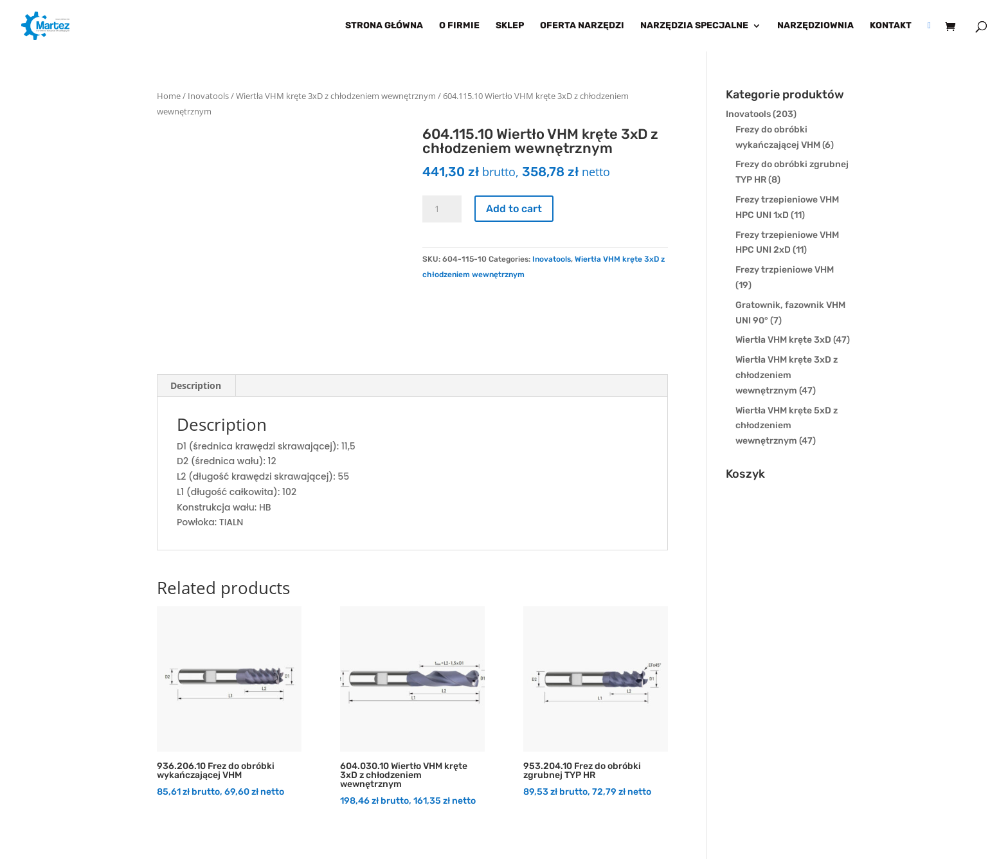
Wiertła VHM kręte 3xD (783, 339)
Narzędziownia (815, 26)
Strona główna (384, 26)
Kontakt (891, 26)
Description (195, 385)
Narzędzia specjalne (694, 26)
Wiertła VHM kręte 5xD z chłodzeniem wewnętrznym (786, 426)
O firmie (459, 26)
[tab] (196, 386)
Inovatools (208, 96)
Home (169, 96)
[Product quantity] (441, 208)
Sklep (510, 26)
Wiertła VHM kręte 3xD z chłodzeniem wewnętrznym (336, 96)
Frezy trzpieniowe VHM (784, 269)
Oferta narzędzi (582, 26)
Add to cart (514, 209)
